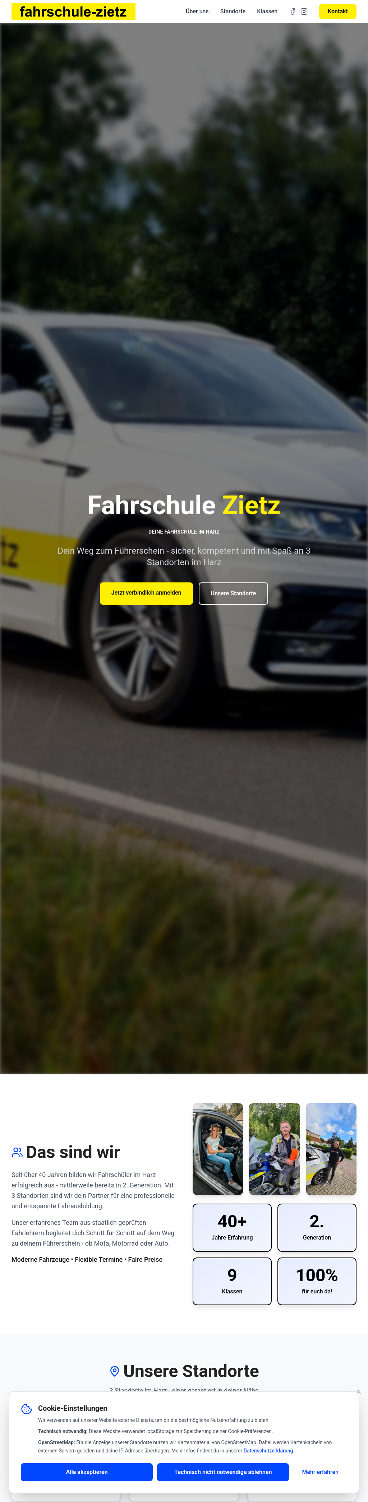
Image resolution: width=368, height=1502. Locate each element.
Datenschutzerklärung (268, 1451)
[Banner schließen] (358, 1391)
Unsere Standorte (233, 593)
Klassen (267, 11)
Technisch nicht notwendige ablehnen (223, 1472)
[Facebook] (292, 11)
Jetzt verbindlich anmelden (146, 592)
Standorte (233, 11)
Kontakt (338, 11)
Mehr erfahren (320, 1472)
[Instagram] (304, 11)
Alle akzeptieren (86, 1472)
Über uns (197, 11)
